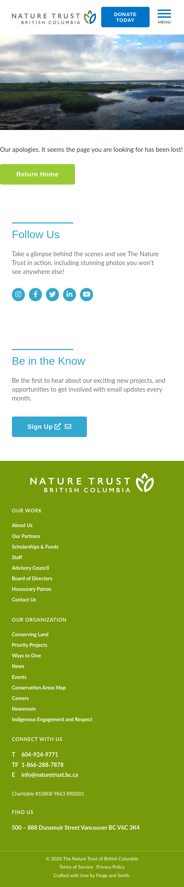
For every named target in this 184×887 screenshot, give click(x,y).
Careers (20, 698)
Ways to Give (26, 655)
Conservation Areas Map (39, 687)
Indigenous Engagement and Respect (52, 719)
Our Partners (26, 536)
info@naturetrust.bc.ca (49, 774)
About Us (22, 525)
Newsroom (24, 709)
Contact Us (24, 599)
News (18, 666)
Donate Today (125, 17)
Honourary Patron (31, 589)
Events (19, 677)
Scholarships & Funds (35, 547)
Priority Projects (29, 645)
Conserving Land (30, 634)
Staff (17, 557)
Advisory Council (30, 568)
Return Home (37, 174)
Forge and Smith (112, 875)
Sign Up (44, 426)
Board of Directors (32, 578)
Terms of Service (76, 867)
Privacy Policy (110, 867)
